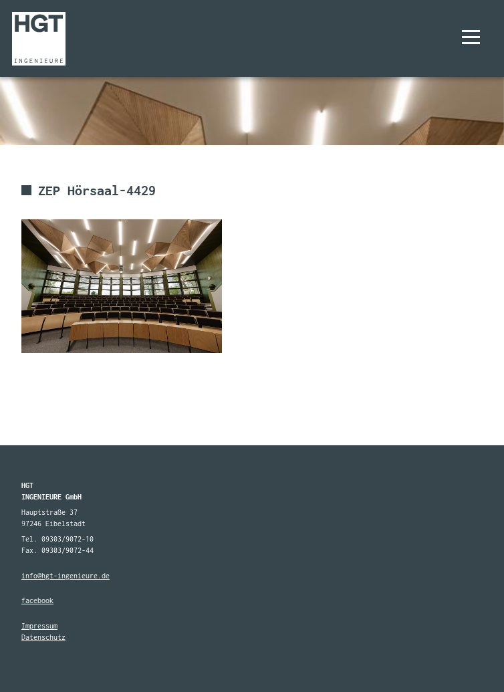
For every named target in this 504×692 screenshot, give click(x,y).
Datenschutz (43, 637)
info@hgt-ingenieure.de (65, 576)
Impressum (39, 626)
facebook (37, 600)
